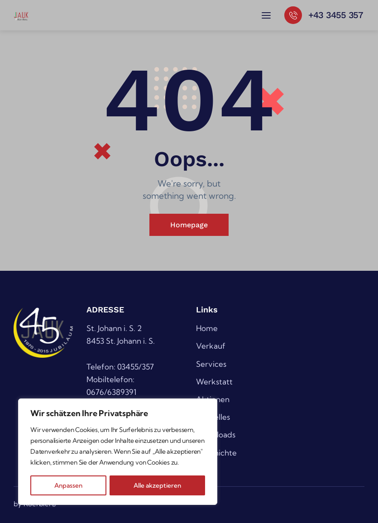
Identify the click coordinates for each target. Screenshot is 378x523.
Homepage (189, 225)
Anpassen (68, 485)
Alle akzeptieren (158, 485)
